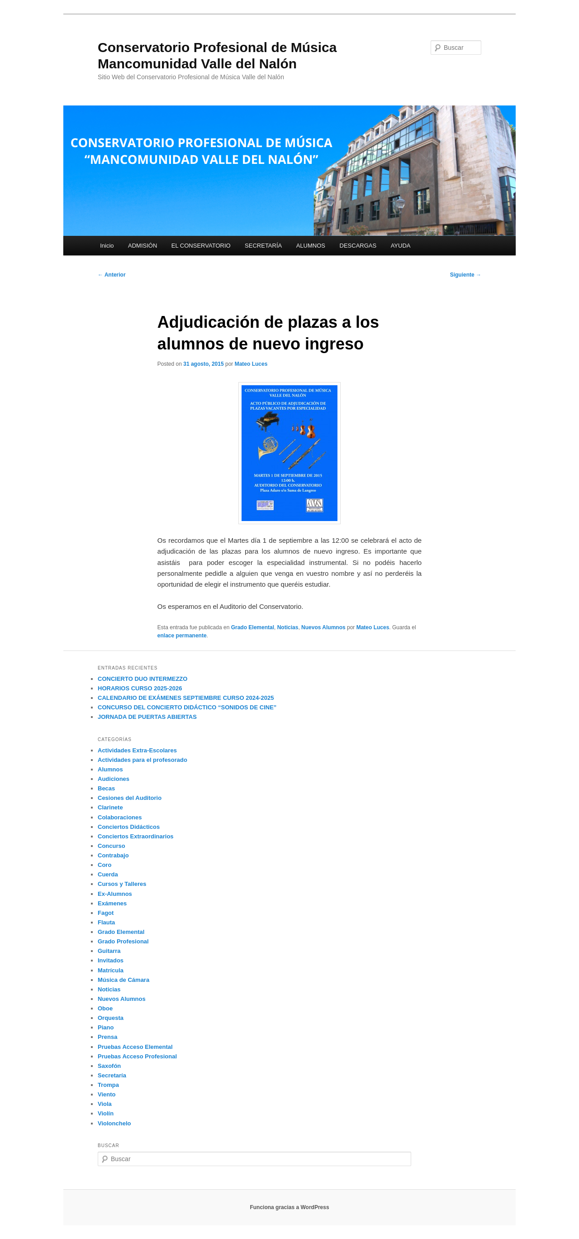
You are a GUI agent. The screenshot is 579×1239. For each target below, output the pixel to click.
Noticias (288, 627)
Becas (106, 788)
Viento (107, 1094)
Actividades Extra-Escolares (137, 750)
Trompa (108, 1084)
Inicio (107, 245)
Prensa (107, 1036)
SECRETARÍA (263, 245)
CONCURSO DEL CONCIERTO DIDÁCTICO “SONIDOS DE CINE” (187, 707)
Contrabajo (113, 855)
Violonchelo (114, 1123)
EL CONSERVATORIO (201, 245)
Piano (106, 1027)
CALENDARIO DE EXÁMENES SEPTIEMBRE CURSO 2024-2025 (186, 697)
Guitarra (109, 950)
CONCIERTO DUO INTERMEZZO (142, 678)
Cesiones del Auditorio (129, 797)
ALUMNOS (310, 245)
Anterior (112, 275)
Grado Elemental (252, 627)
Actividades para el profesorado (142, 759)
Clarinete (110, 807)
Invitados (110, 960)
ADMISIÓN (142, 245)
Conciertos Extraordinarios (136, 836)
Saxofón (109, 1065)
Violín (106, 1113)
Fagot (106, 912)
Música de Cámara (123, 979)
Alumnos (110, 769)
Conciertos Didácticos (129, 826)
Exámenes (112, 903)
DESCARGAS (358, 245)
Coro (104, 864)
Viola (105, 1103)
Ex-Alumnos (115, 893)
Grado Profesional (123, 941)
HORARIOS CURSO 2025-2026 (140, 688)
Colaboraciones (120, 817)
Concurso (111, 845)
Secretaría (112, 1075)
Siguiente (465, 275)
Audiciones (113, 778)
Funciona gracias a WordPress (289, 1207)
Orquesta (110, 1017)
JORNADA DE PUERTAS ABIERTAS (147, 716)
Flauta (106, 922)
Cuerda (108, 874)
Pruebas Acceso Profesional (137, 1056)
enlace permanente (182, 635)
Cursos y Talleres (122, 883)
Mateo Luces (251, 364)
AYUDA (401, 245)
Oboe (105, 1008)
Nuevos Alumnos (323, 627)
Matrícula (110, 970)
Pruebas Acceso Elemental (135, 1046)
